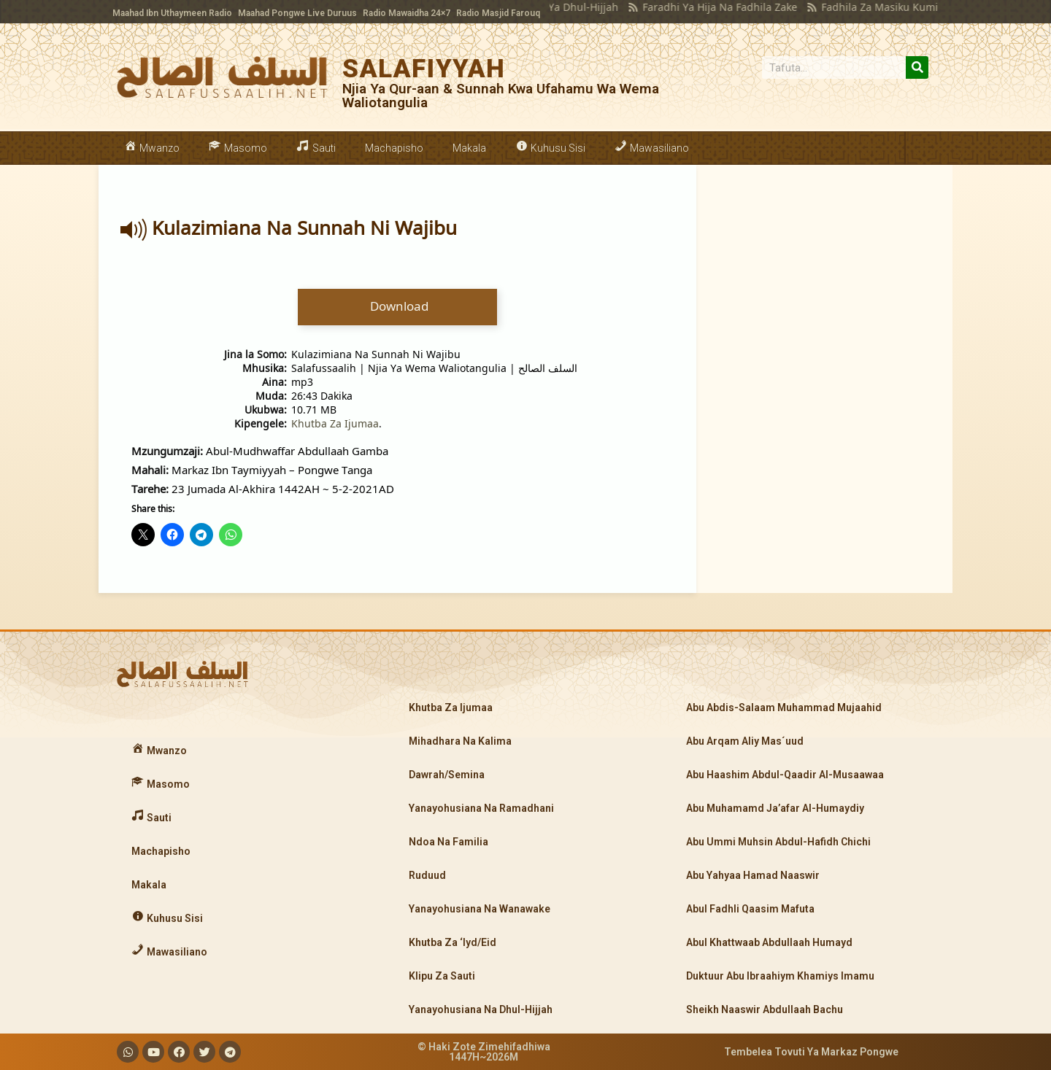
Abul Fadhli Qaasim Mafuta (750, 909)
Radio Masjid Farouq (498, 13)
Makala (469, 148)
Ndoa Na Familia (448, 842)
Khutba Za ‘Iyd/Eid (452, 942)
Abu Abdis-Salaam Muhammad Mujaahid (784, 707)
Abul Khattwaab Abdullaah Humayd (769, 942)
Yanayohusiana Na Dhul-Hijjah (481, 1009)
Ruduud (427, 875)
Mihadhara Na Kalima (460, 741)
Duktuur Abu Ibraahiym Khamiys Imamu (780, 976)
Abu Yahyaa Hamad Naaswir (753, 875)
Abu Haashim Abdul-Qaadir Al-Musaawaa (785, 774)
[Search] (917, 67)
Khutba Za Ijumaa (335, 423)
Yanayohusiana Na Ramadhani (481, 808)
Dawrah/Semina (447, 774)
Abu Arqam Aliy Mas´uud (745, 741)
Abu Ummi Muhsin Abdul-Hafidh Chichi (778, 842)
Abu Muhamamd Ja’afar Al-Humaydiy (775, 808)
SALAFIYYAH (424, 69)
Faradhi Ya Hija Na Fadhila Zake (693, 7)
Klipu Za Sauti (442, 976)
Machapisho (394, 148)
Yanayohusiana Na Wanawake (479, 909)
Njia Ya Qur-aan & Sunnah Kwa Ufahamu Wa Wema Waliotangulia (500, 95)
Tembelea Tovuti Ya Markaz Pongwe (811, 1052)
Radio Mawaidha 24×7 (406, 13)
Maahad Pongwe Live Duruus (297, 13)
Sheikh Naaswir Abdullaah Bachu (764, 1009)
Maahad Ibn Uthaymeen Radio (172, 13)
